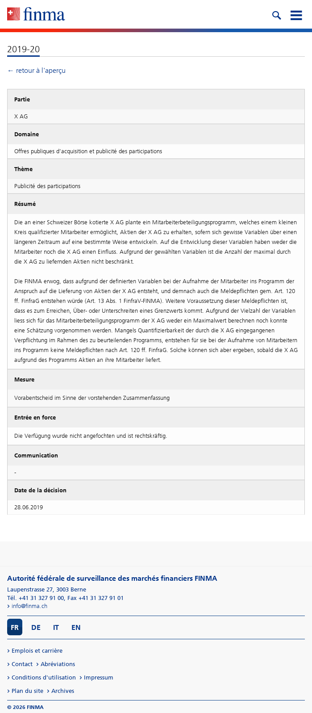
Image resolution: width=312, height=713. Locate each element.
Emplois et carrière (37, 650)
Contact (22, 664)
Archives (62, 691)
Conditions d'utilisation (44, 677)
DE (36, 627)
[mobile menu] (296, 14)
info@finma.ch (29, 606)
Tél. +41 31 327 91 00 (35, 598)
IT (56, 627)
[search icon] (276, 14)
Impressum (98, 677)
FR (15, 627)
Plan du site (27, 691)
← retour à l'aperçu (36, 70)
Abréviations (58, 664)
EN (76, 627)
